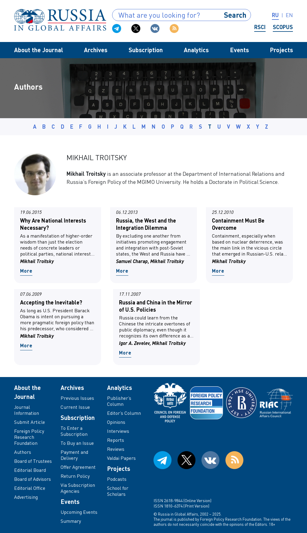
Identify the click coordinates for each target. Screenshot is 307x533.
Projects (281, 49)
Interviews (118, 431)
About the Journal (38, 49)
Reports (115, 440)
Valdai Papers (121, 458)
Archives (95, 49)
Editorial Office (29, 488)
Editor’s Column (124, 413)
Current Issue (75, 407)
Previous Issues (77, 398)
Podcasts (117, 479)
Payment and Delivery (74, 455)
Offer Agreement (78, 467)
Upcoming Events (79, 512)
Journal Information (26, 410)
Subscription (146, 49)
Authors (22, 452)
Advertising (26, 497)
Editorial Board (30, 470)
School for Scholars (117, 491)
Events (239, 49)
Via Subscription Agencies (78, 488)
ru (275, 15)
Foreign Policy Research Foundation (29, 437)
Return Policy (75, 476)
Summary (71, 521)
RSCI (260, 27)
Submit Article (29, 422)
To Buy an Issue (77, 443)
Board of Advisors (32, 479)
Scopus (283, 27)
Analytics (196, 49)
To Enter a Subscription (74, 431)
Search (235, 14)
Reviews (115, 449)
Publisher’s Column (119, 401)
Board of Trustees (33, 461)
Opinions (116, 422)
